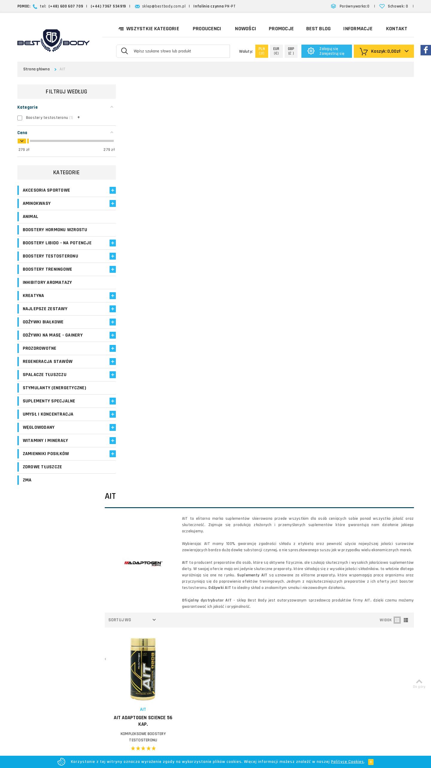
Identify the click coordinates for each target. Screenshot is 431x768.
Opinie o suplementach (179, 660)
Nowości (245, 28)
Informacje (357, 28)
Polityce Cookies (347, 761)
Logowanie (167, 624)
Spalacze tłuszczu (44, 381)
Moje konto (167, 631)
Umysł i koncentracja (48, 420)
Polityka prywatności (251, 667)
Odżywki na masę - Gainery (53, 341)
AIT (152, 307)
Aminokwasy (37, 203)
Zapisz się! (215, 573)
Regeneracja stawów (48, 368)
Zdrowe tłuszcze (42, 473)
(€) (276, 51)
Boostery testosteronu (50, 262)
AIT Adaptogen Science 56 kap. (151, 318)
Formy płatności (247, 646)
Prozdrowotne (40, 355)
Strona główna (36, 69)
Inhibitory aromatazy (47, 289)
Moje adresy (168, 646)
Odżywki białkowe (43, 328)
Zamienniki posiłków (46, 460)
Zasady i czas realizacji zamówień (264, 639)
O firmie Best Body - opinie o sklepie (267, 624)
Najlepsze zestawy (45, 315)
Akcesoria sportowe (46, 190)
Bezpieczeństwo (247, 682)
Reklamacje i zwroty (251, 660)
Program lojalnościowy (178, 653)
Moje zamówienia (173, 639)
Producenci (207, 28)
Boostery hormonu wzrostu (55, 230)
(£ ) (291, 51)
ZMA (27, 486)
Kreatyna (33, 302)
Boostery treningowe (47, 275)
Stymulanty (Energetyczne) (54, 394)
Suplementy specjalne (49, 407)
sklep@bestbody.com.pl (164, 6)
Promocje (281, 28)
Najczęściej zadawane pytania (260, 653)
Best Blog (318, 28)
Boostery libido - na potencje (46, 246)
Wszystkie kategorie (148, 28)
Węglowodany (39, 434)
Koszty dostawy (247, 631)
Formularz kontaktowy (354, 677)
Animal (31, 216)
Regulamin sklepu (248, 675)
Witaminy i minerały (45, 447)
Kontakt (397, 28)
